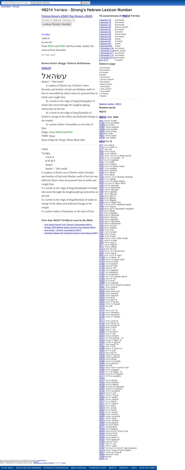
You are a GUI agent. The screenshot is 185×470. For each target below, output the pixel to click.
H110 (101, 147)
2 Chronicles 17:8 (106, 55)
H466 (101, 202)
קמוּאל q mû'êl (108, 442)
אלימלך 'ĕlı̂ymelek (109, 190)
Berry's (113, 468)
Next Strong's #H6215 (80, 16)
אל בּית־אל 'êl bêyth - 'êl (111, 158)
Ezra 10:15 (103, 60)
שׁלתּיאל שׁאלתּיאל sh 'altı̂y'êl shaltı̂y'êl (118, 448)
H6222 (102, 138)
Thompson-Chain (97, 468)
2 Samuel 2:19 (105, 25)
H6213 (51, 46)
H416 (101, 158)
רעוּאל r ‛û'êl (107, 444)
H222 (101, 152)
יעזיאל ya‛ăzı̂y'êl (108, 332)
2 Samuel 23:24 (105, 46)
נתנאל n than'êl (108, 395)
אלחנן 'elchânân (108, 171)
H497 (101, 232)
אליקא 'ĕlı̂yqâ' (107, 211)
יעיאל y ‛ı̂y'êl (107, 334)
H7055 (102, 442)
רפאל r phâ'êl (108, 446)
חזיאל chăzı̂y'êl (108, 287)
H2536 (102, 291)
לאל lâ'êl (105, 366)
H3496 (102, 363)
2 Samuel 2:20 (105, 27)
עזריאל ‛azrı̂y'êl (108, 412)
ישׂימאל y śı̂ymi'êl (109, 355)
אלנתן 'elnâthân (108, 228)
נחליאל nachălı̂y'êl (109, 391)
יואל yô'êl (105, 306)
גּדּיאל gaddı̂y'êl (108, 272)
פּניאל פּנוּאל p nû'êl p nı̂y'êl (113, 431)
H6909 (102, 438)
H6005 (102, 416)
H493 (101, 226)
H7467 (102, 444)
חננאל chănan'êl (108, 296)
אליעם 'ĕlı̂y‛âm (107, 196)
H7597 (102, 448)
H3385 (102, 346)
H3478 (102, 359)
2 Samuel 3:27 (105, 41)
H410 (62, 46)
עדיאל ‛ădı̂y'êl (107, 402)
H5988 (102, 414)
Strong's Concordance (56, 468)
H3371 (102, 344)
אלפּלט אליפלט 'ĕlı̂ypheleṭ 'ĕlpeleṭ (115, 205)
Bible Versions (78, 468)
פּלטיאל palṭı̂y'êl (108, 429)
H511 (101, 245)
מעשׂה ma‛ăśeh (108, 129)
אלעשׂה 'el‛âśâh (108, 121)
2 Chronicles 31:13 (107, 58)
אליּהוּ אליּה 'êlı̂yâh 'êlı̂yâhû (112, 181)
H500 (101, 238)
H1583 (102, 274)
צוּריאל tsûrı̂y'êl (108, 435)
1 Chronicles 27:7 (106, 53)
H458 (101, 190)
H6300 (102, 425)
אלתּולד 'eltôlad (108, 247)
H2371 (102, 285)
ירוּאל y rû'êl (107, 346)
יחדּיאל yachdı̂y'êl (109, 313)
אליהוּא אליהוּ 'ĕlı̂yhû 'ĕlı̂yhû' (112, 183)
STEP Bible (50, 463)
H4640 (102, 131)
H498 (101, 234)
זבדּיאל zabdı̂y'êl (108, 283)
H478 (101, 224)
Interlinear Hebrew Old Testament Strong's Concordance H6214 (71, 233)
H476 (101, 221)
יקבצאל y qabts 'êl (110, 340)
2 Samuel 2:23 (105, 34)
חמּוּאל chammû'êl (109, 291)
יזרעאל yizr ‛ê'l (108, 310)
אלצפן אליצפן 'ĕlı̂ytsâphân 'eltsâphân (116, 209)
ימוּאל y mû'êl (107, 327)
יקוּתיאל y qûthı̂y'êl (109, 342)
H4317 (102, 380)
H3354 (102, 342)
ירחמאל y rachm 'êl (110, 349)
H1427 (102, 272)
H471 (101, 213)
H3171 (102, 319)
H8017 (102, 452)
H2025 (102, 281)
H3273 (102, 334)
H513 (101, 247)
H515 (101, 249)
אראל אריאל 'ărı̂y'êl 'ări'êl (111, 251)
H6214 (126, 16)
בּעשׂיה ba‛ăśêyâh (109, 123)
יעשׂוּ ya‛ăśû (106, 125)
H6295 (102, 423)
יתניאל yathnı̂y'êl (108, 363)
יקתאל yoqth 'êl (108, 344)
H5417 (102, 395)
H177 (101, 149)
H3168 (102, 317)
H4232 (102, 378)
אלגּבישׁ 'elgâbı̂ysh (109, 160)
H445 (101, 171)
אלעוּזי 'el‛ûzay (107, 234)
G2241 (102, 459)
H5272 (102, 393)
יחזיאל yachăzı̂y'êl (109, 315)
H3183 (102, 323)
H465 (101, 200)
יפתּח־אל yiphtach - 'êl (111, 338)
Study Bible (6, 7)
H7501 (102, 446)
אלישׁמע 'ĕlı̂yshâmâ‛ (109, 221)
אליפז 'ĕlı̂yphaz (107, 198)
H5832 (102, 410)
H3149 (102, 308)
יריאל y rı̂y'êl (107, 351)
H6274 (102, 421)
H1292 (102, 264)
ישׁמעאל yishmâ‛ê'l (109, 357)
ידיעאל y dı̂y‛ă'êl (109, 302)
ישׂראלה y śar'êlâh (110, 361)
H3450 (102, 355)
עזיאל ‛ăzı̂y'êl (107, 406)
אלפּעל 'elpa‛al (107, 243)
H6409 (102, 429)
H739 (101, 251)
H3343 (102, 340)
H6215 (102, 134)
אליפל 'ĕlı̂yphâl (107, 200)
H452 (101, 181)
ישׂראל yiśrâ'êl (108, 359)
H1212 (102, 262)
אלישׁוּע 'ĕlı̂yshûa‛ (108, 217)
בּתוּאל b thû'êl (108, 266)
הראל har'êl (107, 281)
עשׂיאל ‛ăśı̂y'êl (107, 136)
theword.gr (36, 461)
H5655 (102, 397)
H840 (101, 253)
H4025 (102, 370)
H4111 (102, 376)
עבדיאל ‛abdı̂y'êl (108, 399)
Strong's (16, 7)
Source (64, 463)
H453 (101, 183)
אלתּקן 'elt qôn (107, 249)
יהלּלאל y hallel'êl (109, 304)
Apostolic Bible (147, 468)
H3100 (102, 306)
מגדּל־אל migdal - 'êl (110, 372)
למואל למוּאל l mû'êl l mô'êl (114, 368)
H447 (101, 175)
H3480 (102, 361)
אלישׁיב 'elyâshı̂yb (108, 219)
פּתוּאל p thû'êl (108, 433)
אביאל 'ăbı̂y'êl (106, 145)
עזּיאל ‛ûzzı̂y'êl (108, 408)
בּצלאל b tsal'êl (108, 262)
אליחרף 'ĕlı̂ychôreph (109, 188)
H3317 (102, 338)
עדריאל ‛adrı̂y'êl (108, 404)
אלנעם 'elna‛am (108, 226)
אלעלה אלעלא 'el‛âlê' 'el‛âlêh (113, 238)
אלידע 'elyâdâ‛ (107, 179)
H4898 (102, 387)
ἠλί (103, 459)
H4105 (102, 374)
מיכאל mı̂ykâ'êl (108, 380)
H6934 (102, 440)
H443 (101, 168)
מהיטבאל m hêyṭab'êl (111, 374)
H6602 (102, 433)
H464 (101, 198)
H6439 (102, 431)
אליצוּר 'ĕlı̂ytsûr (107, 207)
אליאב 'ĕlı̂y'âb (107, 173)
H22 (101, 145)
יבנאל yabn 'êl (108, 300)
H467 (101, 205)
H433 (101, 166)
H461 (101, 194)
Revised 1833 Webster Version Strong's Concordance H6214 (70, 227)
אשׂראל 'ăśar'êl (107, 253)
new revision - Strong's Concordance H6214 (62, 230)
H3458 (102, 357)
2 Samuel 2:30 (105, 37)
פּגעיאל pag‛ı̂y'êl (108, 423)
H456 (101, 188)
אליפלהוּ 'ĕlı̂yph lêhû (110, 202)
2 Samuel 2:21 (105, 29)
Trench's (123, 468)
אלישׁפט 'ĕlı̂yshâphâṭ (110, 224)
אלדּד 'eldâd (106, 162)
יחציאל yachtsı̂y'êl (109, 325)
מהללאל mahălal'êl (110, 376)
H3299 (102, 125)
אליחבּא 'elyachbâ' (109, 185)
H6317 (102, 427)
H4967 (102, 389)
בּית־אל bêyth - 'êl (109, 257)
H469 (101, 209)
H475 (101, 219)
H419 (101, 162)
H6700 (102, 435)
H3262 (102, 330)
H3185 (102, 325)
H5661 (102, 399)
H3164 (102, 313)
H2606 (102, 296)
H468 (101, 207)
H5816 (102, 408)
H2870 (102, 298)
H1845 (102, 279)
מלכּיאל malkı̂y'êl (109, 385)
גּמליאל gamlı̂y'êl (109, 274)
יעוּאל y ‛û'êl (107, 330)
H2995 (102, 300)
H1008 (102, 257)
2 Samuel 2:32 (105, 39)
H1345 (102, 268)
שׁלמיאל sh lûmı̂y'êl (110, 452)
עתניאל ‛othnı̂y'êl (109, 421)
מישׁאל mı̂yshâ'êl (109, 382)
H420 (101, 164)
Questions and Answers (28, 468)
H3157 (102, 310)
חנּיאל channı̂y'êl (108, 294)
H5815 (102, 406)
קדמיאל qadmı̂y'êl (109, 440)
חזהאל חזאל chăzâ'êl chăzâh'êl (114, 285)
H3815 (102, 366)
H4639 (102, 129)
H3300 (102, 127)
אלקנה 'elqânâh (108, 245)
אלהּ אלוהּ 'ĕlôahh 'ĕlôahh (112, 166)
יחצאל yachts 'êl (109, 323)
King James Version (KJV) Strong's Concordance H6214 (68, 225)
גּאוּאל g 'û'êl (107, 268)
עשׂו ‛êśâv (106, 134)
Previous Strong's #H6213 (55, 16)
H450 (101, 179)
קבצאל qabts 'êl (109, 438)
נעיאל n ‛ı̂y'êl (107, 393)
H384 (101, 154)
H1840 (102, 277)
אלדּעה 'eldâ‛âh (108, 164)
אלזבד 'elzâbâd (108, 168)
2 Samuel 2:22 (105, 32)
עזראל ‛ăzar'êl (108, 410)
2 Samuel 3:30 (105, 44)
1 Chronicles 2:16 (106, 48)
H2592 (102, 294)
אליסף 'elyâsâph (108, 192)
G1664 (102, 457)
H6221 (102, 136)
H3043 (102, 302)
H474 (101, 217)
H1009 (102, 260)
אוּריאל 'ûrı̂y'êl (107, 152)
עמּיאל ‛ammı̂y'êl (108, 414)
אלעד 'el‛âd (106, 230)
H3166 (102, 315)
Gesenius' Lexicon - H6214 (110, 104)
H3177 (102, 321)
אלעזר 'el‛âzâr (107, 236)
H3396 (102, 349)
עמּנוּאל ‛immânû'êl (109, 416)
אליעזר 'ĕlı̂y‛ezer (108, 194)
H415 (101, 156)
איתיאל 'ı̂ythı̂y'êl (108, 154)
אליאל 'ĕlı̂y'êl (107, 175)
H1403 (102, 270)
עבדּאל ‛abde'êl (108, 397)
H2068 (102, 283)
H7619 (102, 450)
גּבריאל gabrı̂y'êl (108, 270)
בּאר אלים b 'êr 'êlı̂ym (110, 255)
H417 (101, 160)
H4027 (102, 372)
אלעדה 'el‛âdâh (108, 232)
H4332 (102, 382)
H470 (101, 211)
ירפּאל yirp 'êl (107, 353)
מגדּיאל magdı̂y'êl (109, 370)
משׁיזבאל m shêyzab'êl (111, 387)
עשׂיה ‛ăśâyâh (107, 138)
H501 (101, 121)
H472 (101, 215)
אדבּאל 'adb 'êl (108, 147)
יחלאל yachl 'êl (108, 321)
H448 (101, 177)
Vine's (134, 468)
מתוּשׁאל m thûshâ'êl (110, 389)
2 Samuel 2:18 (105, 20)
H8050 (102, 455)
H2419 (102, 289)
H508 (101, 243)
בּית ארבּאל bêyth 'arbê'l (111, 260)
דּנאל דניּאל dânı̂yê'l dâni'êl (113, 277)
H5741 (102, 404)
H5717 (102, 402)
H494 (101, 228)
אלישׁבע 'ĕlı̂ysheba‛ (109, 215)
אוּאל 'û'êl (105, 149)
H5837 (102, 412)
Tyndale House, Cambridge (40, 463)
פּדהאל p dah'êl (108, 425)
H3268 (102, 332)
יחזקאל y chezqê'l (109, 317)
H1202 (102, 123)
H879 (101, 255)
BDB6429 (46, 68)
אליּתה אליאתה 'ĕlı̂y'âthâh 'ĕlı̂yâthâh (116, 177)
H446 (101, 173)
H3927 (102, 368)
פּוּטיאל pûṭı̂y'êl (108, 427)
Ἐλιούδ (105, 457)
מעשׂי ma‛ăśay (108, 131)
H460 (101, 192)
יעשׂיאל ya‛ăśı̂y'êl (109, 127)
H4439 (102, 385)
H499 (101, 236)
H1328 (102, 266)
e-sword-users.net (41, 460)
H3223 (102, 327)
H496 (101, 230)
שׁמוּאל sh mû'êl (108, 455)
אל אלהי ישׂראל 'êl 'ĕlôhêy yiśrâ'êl (115, 156)
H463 (101, 196)
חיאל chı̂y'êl (107, 289)
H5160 (102, 391)
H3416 (102, 353)
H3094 (102, 304)
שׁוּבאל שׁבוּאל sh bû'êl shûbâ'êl (115, 450)
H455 (101, 185)
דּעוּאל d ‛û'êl (107, 279)
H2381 (102, 287)
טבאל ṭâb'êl (107, 298)
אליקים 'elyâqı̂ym (108, 213)
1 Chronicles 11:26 (107, 51)
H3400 (102, 351)
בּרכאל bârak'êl (108, 264)
